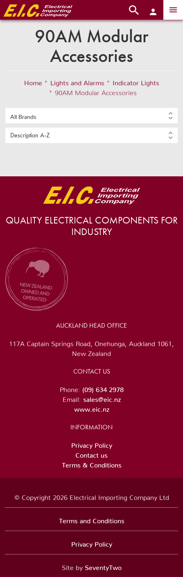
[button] (91, 115)
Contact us (91, 453)
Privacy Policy (91, 443)
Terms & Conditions (92, 463)
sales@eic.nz (102, 397)
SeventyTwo (103, 565)
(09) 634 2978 (103, 387)
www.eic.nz (91, 407)
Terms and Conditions (91, 519)
